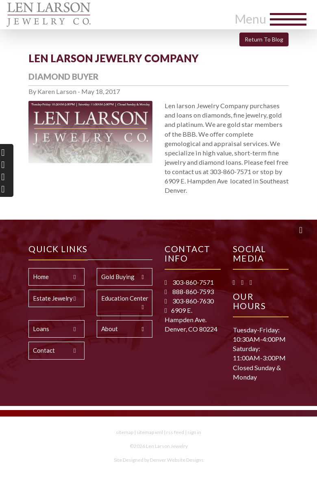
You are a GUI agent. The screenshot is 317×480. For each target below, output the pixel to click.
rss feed (175, 432)
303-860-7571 (192, 282)
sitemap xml (150, 432)
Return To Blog (264, 39)
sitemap (124, 432)
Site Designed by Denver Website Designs (159, 460)
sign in (194, 432)
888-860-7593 (192, 291)
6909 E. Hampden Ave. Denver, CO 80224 (191, 319)
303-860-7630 (192, 301)
